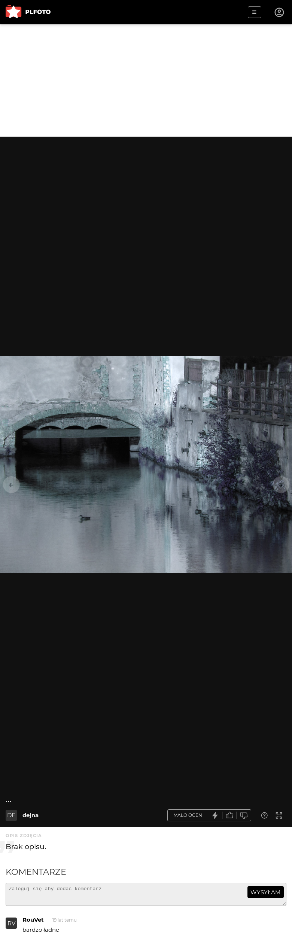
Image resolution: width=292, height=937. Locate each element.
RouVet (33, 923)
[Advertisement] (146, 80)
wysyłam (265, 892)
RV (11, 926)
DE (11, 815)
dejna (30, 815)
